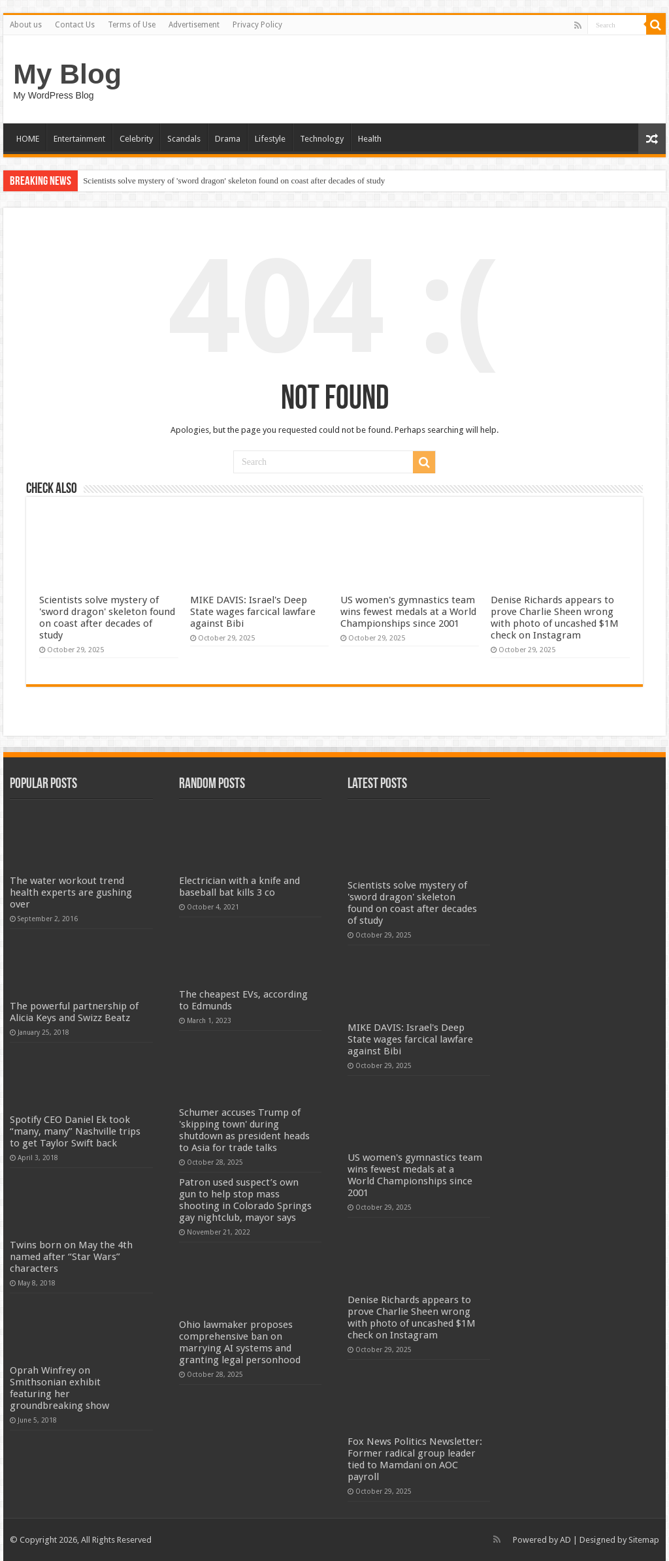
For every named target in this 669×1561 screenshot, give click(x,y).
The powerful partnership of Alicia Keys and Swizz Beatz (74, 1012)
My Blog (67, 73)
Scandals (184, 139)
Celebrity (136, 139)
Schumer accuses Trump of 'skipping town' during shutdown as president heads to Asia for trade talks (244, 1130)
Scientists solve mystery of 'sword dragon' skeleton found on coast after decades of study (234, 180)
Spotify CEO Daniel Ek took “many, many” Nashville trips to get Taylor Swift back (75, 1131)
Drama (227, 139)
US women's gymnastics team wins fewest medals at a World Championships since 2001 (408, 611)
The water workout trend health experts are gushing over (71, 892)
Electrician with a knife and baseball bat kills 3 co (239, 886)
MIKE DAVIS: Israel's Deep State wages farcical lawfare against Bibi (253, 611)
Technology (322, 139)
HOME (27, 139)
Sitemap (643, 1540)
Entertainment (79, 139)
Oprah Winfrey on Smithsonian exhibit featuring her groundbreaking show (59, 1387)
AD (565, 1540)
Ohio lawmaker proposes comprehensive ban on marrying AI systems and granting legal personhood (240, 1342)
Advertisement (194, 24)
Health (370, 139)
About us (26, 24)
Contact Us (75, 24)
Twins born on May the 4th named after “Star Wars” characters (71, 1256)
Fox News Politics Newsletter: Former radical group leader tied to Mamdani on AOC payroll (415, 1459)
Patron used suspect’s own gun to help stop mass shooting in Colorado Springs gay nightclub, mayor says (245, 1199)
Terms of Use (131, 24)
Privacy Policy (257, 24)
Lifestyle (270, 139)
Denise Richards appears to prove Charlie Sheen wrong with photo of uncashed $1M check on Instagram (555, 617)
